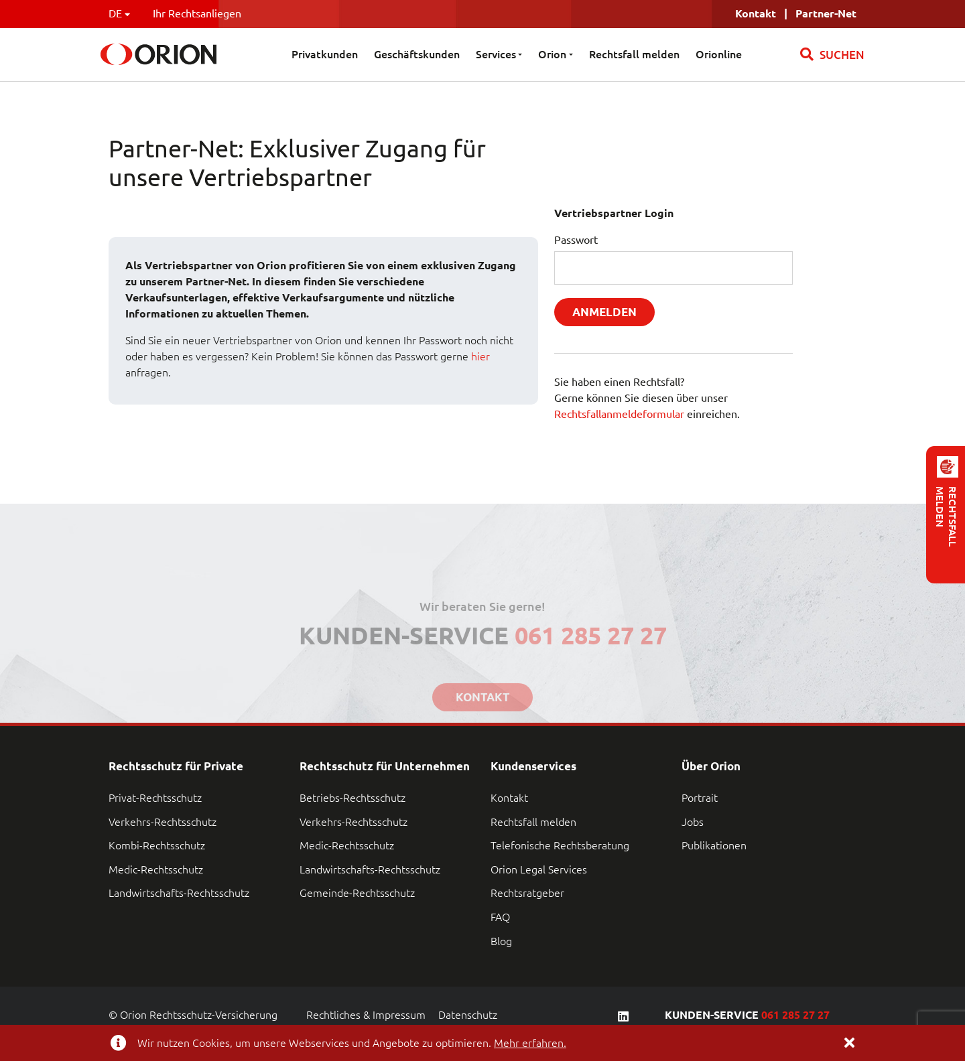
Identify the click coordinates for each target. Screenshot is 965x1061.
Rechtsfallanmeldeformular (619, 414)
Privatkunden (325, 54)
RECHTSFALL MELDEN (946, 516)
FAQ (500, 917)
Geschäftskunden (417, 54)
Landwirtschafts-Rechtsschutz (179, 893)
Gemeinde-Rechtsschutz (357, 893)
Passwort (576, 240)
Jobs (693, 822)
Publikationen (714, 845)
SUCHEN (832, 54)
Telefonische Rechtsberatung (560, 845)
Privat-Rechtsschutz (155, 798)
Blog (501, 941)
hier (480, 356)
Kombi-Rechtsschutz (157, 845)
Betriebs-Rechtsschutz (352, 798)
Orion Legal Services (539, 869)
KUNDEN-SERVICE (747, 1015)
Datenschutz (467, 1015)
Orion (552, 54)
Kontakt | (765, 13)
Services (496, 54)
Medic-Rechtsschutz (156, 869)
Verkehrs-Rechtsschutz (162, 822)
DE (119, 13)
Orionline (719, 54)
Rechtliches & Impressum (366, 1015)
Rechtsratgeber (527, 893)
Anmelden (604, 311)
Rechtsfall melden (634, 54)
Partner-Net (825, 13)
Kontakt (509, 798)
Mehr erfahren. (530, 1043)
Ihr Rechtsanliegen (197, 13)
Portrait (700, 798)
